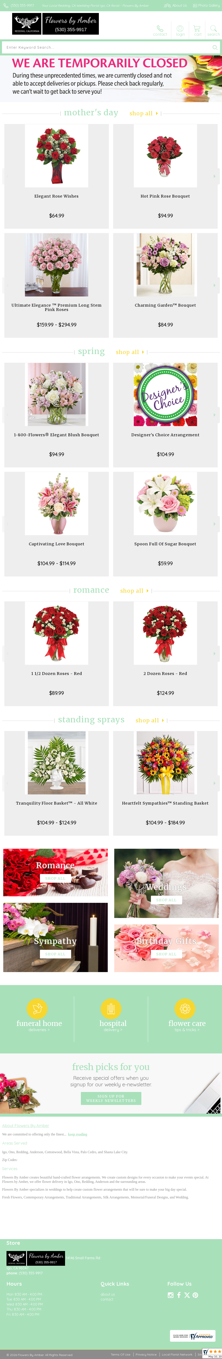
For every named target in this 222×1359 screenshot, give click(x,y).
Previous (6, 176)
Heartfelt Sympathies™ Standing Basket (165, 803)
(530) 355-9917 (22, 5)
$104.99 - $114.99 (57, 563)
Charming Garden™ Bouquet (165, 305)
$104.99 (165, 454)
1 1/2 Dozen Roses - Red (56, 673)
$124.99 (165, 693)
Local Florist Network (177, 1354)
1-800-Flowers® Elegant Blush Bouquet (56, 434)
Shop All (141, 113)
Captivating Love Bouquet (57, 543)
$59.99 (165, 563)
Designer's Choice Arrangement (165, 434)
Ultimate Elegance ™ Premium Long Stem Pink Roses (56, 307)
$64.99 (56, 215)
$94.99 (165, 215)
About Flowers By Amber (25, 1125)
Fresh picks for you (111, 1075)
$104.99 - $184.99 (165, 822)
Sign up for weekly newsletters (111, 1098)
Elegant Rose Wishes (56, 196)
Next (215, 176)
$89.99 (56, 693)
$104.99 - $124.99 (56, 822)
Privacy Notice (146, 1354)
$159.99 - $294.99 (57, 324)
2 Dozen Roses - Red (165, 673)
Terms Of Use (120, 1354)
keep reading (77, 1134)
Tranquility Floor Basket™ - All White (56, 803)
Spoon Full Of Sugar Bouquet (165, 543)
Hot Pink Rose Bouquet (165, 196)
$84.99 (165, 324)
